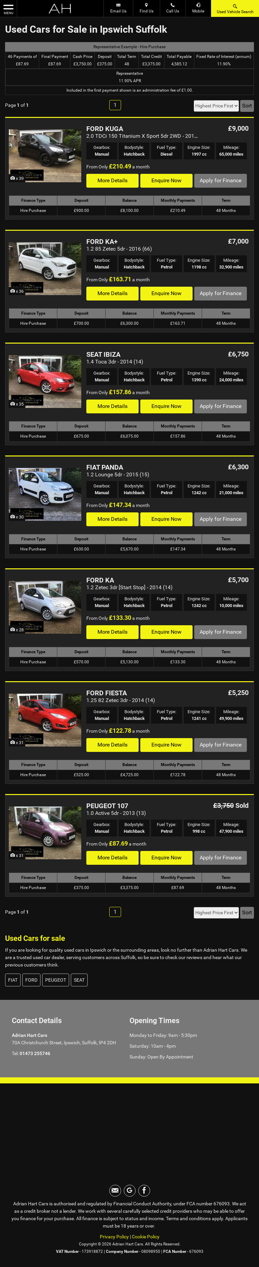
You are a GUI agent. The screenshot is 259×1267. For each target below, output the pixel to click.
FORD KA (100, 580)
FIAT (13, 980)
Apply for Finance (220, 180)
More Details (112, 180)
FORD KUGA (104, 129)
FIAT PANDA (104, 467)
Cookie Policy (146, 1236)
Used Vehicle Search (235, 8)
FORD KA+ (102, 241)
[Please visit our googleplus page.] (130, 1191)
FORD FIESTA (106, 693)
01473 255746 (35, 1053)
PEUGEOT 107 (107, 806)
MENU (8, 9)
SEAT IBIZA (103, 354)
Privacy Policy (114, 1236)
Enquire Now (166, 180)
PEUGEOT (55, 980)
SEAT (79, 980)
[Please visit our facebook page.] (144, 1191)
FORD (31, 980)
